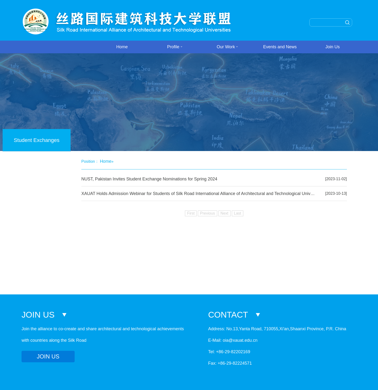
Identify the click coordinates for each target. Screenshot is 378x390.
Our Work (227, 46)
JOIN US (48, 356)
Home (122, 46)
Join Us (332, 46)
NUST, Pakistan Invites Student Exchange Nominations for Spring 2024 (149, 179)
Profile (174, 46)
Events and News (280, 46)
